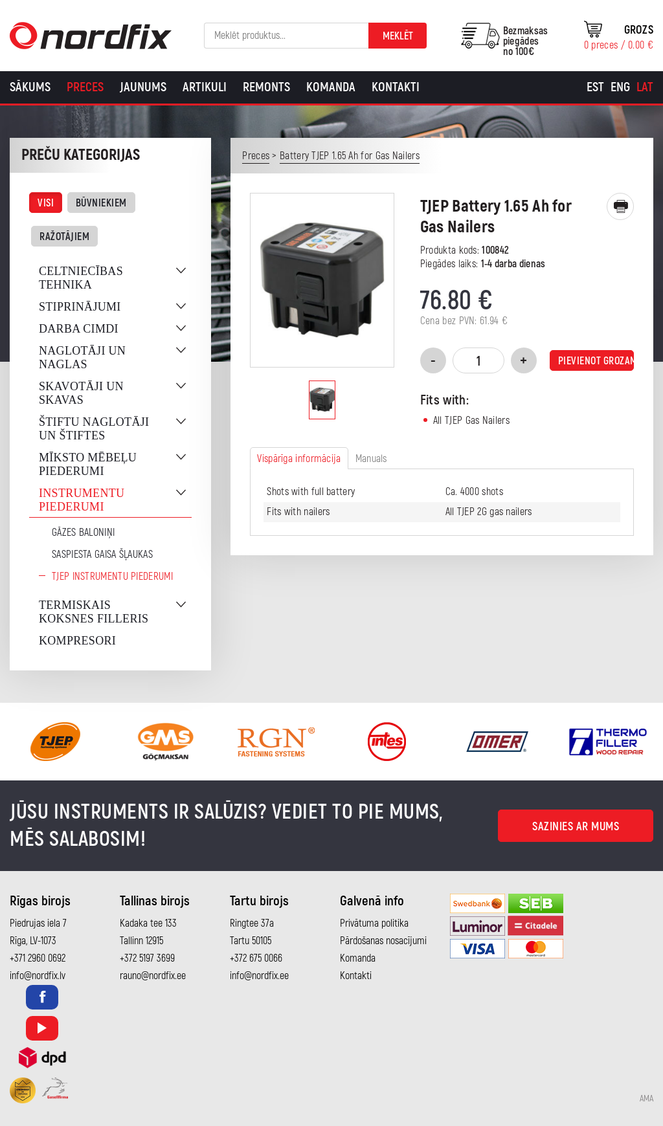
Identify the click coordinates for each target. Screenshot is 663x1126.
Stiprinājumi (80, 306)
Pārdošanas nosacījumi (383, 940)
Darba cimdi (78, 328)
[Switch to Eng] (620, 87)
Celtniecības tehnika (81, 278)
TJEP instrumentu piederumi (112, 576)
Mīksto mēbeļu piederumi (88, 464)
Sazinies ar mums (575, 826)
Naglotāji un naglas (82, 357)
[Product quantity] (478, 360)
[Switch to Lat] (644, 87)
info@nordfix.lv (37, 975)
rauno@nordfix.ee (153, 975)
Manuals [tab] (371, 458)
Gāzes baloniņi (83, 532)
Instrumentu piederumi (81, 500)
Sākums (30, 87)
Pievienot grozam (596, 361)
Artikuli (205, 87)
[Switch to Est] (595, 87)
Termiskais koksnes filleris (93, 612)
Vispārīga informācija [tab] (299, 458)
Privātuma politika (374, 923)
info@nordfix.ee (259, 975)
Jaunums (143, 87)
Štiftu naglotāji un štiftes (94, 428)
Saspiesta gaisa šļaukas (102, 554)
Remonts (266, 87)
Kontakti (396, 87)
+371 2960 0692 (37, 958)
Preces (85, 87)
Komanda (330, 87)
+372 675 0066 (256, 958)
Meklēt (398, 36)
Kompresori (77, 640)
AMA (646, 1098)
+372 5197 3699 (147, 958)
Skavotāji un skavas (81, 393)
